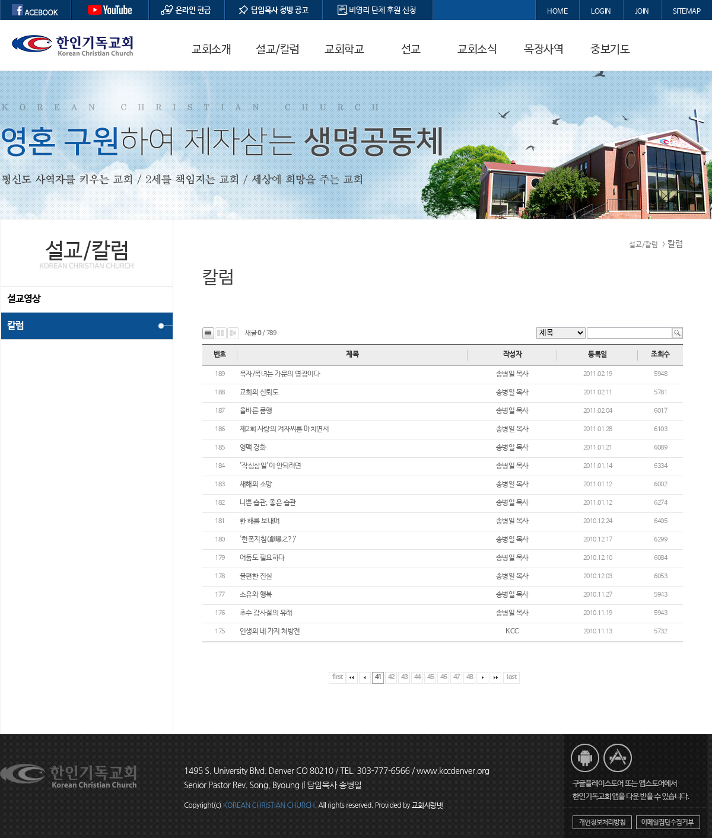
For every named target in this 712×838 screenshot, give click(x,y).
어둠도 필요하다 (262, 558)
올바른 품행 (256, 411)
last (511, 677)
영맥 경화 (253, 448)
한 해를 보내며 (260, 521)
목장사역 (543, 49)
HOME (557, 12)
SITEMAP (687, 12)
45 (430, 677)
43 (404, 677)
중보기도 (610, 49)
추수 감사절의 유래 (266, 613)
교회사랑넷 (427, 806)
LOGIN (601, 12)
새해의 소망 (256, 484)
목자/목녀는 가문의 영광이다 (280, 374)
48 (469, 677)
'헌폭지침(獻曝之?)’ (268, 540)
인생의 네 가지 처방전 (270, 631)
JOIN (642, 12)
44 (417, 677)
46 (443, 677)
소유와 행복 (256, 595)
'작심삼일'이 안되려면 (270, 466)
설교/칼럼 (278, 49)
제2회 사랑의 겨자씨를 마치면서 (284, 429)
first (337, 677)
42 (391, 677)
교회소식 (477, 49)
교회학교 (344, 49)
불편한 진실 (256, 576)
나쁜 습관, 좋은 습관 (268, 503)
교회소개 (211, 49)
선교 (411, 49)
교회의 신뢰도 (259, 392)
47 (456, 677)
